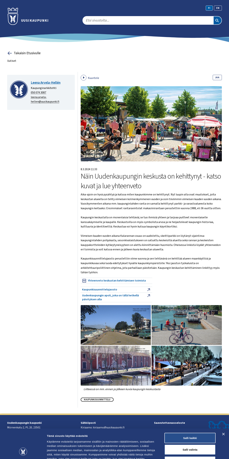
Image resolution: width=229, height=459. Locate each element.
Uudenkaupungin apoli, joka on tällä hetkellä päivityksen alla (116, 297)
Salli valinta (190, 423)
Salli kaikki (190, 412)
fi (209, 8)
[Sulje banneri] (223, 408)
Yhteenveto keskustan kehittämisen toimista (114, 281)
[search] (147, 20)
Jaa (217, 77)
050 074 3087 (38, 92)
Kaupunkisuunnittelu (97, 399)
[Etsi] (217, 20)
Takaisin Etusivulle (24, 53)
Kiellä (190, 435)
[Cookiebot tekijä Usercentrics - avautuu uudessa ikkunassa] (23, 452)
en (218, 8)
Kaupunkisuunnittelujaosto (116, 290)
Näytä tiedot (191, 451)
